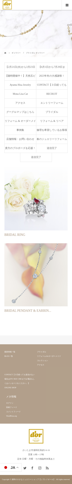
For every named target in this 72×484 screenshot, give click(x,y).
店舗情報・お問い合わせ (20, 139)
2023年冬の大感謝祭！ (52, 75)
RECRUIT (51, 94)
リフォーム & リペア (52, 121)
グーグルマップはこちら (20, 112)
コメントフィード (13, 412)
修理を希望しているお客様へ (52, 132)
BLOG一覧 (8, 356)
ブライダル (52, 112)
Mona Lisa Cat (20, 94)
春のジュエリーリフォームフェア (52, 141)
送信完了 (52, 148)
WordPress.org (11, 416)
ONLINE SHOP (10, 388)
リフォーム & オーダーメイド (20, 123)
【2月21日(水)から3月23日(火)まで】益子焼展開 (20, 68)
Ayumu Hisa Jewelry (20, 84)
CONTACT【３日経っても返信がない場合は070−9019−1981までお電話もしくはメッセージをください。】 (52, 86)
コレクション (42, 360)
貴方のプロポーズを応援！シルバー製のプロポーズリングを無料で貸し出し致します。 (20, 150)
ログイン (9, 403)
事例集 (20, 130)
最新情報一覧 (9, 352)
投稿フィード (11, 407)
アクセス (20, 103)
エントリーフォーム (51, 103)
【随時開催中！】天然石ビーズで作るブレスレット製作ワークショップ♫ (20, 77)
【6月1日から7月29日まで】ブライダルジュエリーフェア (52, 68)
